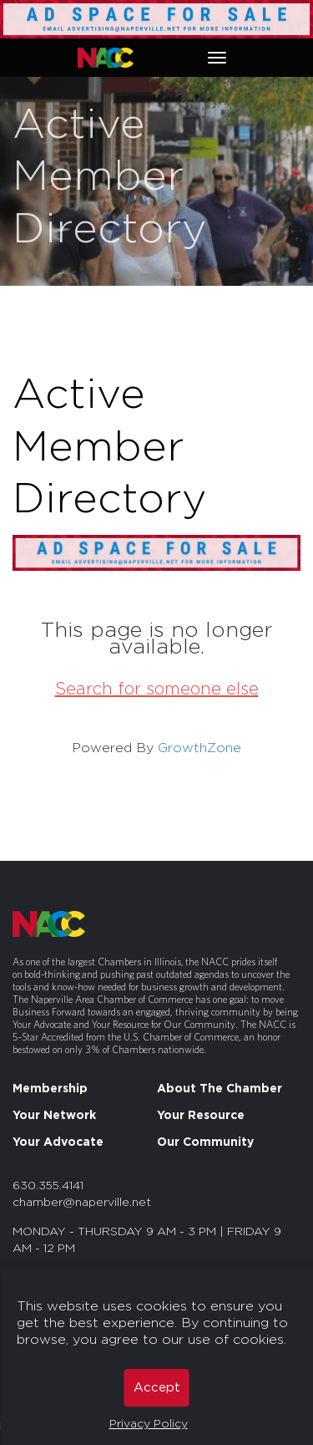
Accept (157, 1387)
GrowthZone (199, 748)
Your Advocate (58, 1142)
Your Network (54, 1116)
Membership (50, 1089)
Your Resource (201, 1116)
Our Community (205, 1142)
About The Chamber (219, 1089)
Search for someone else (157, 689)
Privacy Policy (148, 1424)
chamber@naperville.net (82, 1202)
